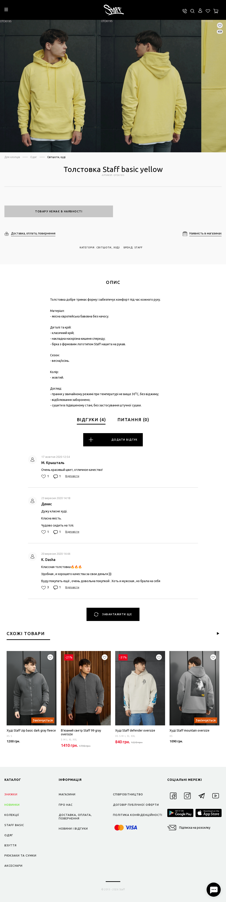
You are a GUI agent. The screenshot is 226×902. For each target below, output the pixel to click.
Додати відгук (113, 440)
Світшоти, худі (56, 157)
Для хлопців (12, 157)
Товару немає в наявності (58, 211)
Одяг (33, 157)
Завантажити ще (113, 614)
